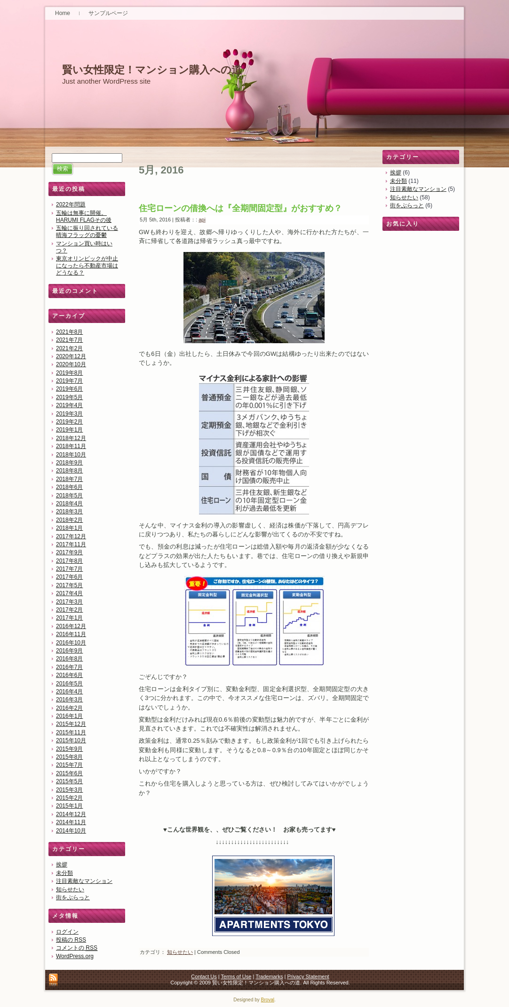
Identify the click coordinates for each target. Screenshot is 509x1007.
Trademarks (269, 976)
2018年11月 (71, 446)
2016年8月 (69, 658)
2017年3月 (69, 601)
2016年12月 (71, 626)
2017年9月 (69, 552)
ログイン (67, 931)
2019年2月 (69, 421)
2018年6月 (69, 487)
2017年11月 (71, 544)
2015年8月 (69, 757)
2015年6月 (69, 773)
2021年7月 (69, 340)
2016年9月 (69, 650)
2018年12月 (71, 438)
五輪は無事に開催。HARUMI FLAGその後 (83, 216)
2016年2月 (69, 708)
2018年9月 (69, 462)
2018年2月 (69, 520)
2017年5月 (69, 585)
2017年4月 (69, 593)
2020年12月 (71, 356)
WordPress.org (75, 956)
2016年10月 (71, 642)
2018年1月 (69, 528)
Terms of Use (236, 976)
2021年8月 (69, 332)
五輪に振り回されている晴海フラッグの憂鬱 (87, 231)
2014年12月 (71, 814)
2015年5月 (69, 781)
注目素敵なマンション (84, 881)
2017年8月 (69, 561)
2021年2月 (69, 348)
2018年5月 (69, 495)
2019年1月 (69, 429)
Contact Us (203, 976)
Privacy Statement (308, 976)
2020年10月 (71, 364)
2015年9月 (69, 749)
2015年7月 (69, 765)
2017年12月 (71, 536)
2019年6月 (69, 388)
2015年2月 (69, 798)
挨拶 (61, 864)
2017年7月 (69, 569)
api (202, 219)
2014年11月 (71, 822)
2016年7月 (69, 667)
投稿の (71, 939)
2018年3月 (69, 511)
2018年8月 (69, 470)
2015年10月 (71, 740)
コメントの (76, 947)
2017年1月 (69, 617)
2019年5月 (69, 397)
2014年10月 (71, 830)
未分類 (64, 873)
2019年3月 (69, 413)
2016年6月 (69, 675)
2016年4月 (69, 691)
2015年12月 (71, 724)
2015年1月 (69, 805)
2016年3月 (69, 699)
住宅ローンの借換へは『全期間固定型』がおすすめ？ (240, 208)
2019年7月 (69, 381)
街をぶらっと (73, 897)
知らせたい (70, 889)
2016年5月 (69, 683)
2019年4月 (69, 405)
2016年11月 (71, 634)
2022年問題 (71, 204)
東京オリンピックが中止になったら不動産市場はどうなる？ (87, 265)
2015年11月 (71, 732)
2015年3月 (69, 790)
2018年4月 (69, 503)
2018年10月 (71, 454)
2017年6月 (69, 577)
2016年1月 (69, 716)
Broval (267, 999)
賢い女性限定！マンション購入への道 (152, 70)
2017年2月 (69, 609)
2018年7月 (69, 479)
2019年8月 (69, 373)
